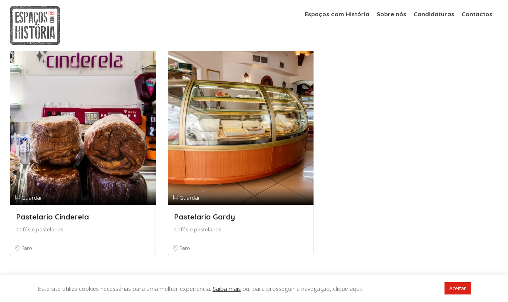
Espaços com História (337, 14)
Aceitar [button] (457, 288)
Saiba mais (227, 288)
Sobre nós (391, 14)
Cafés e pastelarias (40, 229)
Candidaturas (434, 14)
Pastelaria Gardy (204, 216)
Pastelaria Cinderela (52, 216)
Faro (26, 248)
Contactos (477, 14)
